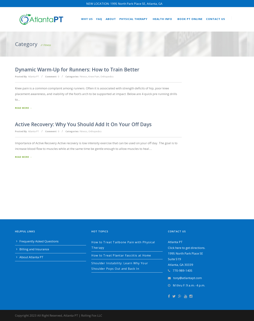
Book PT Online (189, 19)
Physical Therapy (133, 19)
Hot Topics (99, 231)
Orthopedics (107, 76)
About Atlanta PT (31, 257)
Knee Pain (93, 76)
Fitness (83, 76)
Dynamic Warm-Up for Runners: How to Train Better (77, 69)
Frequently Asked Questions (39, 241)
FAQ (99, 19)
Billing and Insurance (34, 249)
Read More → (23, 107)
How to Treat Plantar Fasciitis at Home (121, 255)
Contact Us (215, 19)
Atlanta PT (33, 76)
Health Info (162, 19)
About (111, 19)
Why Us (87, 19)
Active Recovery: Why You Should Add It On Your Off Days (83, 124)
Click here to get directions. (186, 248)
